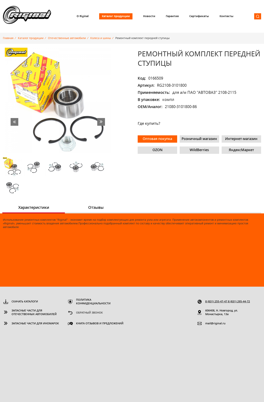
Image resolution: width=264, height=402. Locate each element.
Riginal (27, 16)
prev (14, 122)
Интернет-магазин (241, 139)
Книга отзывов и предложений (99, 323)
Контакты (226, 16)
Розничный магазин (199, 139)
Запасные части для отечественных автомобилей (34, 312)
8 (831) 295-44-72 (239, 301)
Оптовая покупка (157, 139)
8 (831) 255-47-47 (216, 301)
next (101, 122)
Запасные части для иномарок (35, 323)
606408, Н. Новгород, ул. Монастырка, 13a (221, 312)
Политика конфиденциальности (93, 302)
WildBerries (199, 150)
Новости (149, 16)
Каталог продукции (116, 16)
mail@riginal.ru (215, 323)
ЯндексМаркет (241, 150)
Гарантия (172, 16)
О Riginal (83, 16)
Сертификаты (199, 16)
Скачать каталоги (25, 301)
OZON (158, 150)
